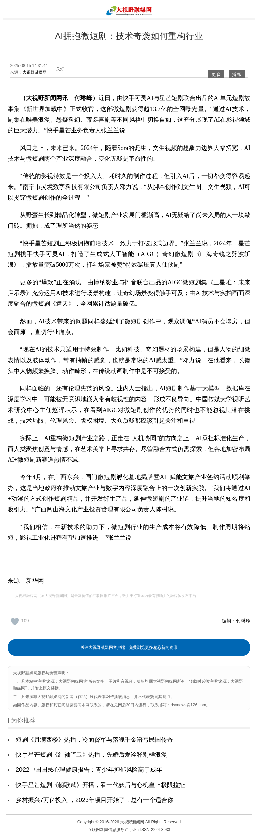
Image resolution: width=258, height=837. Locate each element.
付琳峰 (243, 620)
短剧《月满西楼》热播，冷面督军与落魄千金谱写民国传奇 (94, 739)
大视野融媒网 (35, 72)
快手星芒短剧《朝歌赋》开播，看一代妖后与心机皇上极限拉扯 (100, 785)
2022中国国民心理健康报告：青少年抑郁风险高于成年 (89, 769)
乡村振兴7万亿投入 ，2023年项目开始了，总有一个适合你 (94, 800)
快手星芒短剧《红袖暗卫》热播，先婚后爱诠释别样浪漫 (91, 754)
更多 (216, 74)
